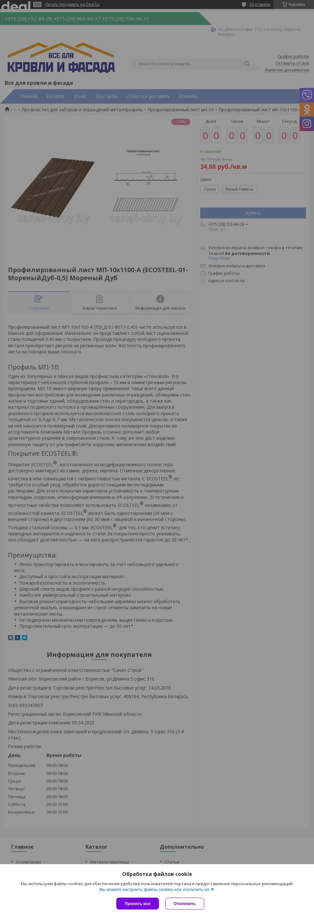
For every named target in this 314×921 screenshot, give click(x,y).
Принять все (138, 903)
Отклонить (185, 903)
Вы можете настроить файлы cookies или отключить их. (154, 889)
